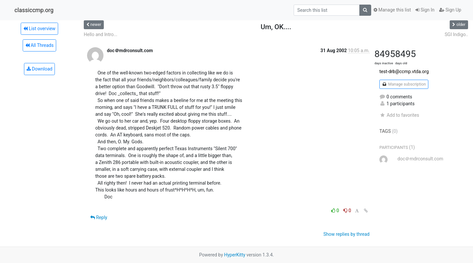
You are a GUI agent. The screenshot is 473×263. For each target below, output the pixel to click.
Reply (98, 217)
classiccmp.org (34, 10)
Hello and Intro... (100, 34)
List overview (39, 28)
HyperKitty (234, 254)
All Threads (39, 45)
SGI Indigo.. (456, 34)
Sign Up (450, 9)
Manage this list (392, 9)
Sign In (425, 9)
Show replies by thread (346, 234)
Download (40, 68)
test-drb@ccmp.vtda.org (404, 71)
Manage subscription (404, 84)
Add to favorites (399, 115)
